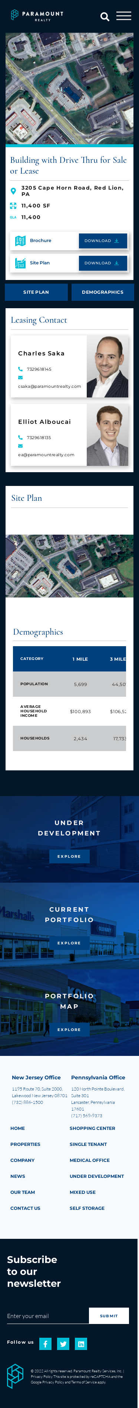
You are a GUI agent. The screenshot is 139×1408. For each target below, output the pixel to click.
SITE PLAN (36, 292)
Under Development (97, 1176)
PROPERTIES (25, 1144)
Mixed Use (83, 1192)
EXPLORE (69, 856)
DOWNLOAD (98, 240)
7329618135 (39, 437)
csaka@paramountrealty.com (50, 386)
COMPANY (22, 1160)
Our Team (22, 1192)
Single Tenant (88, 1144)
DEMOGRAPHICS (102, 292)
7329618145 (39, 369)
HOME (17, 1128)
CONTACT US (25, 1208)
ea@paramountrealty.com (46, 454)
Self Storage (87, 1208)
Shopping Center (92, 1128)
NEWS (17, 1176)
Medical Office (90, 1160)
